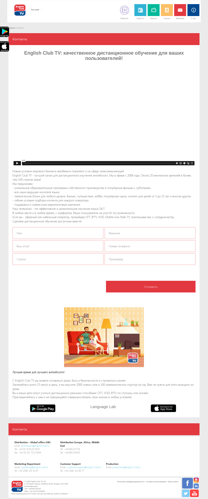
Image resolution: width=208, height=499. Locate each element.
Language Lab (103, 406)
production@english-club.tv (126, 467)
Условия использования (156, 482)
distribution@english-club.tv (35, 445)
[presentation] (32, 286)
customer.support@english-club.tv (84, 467)
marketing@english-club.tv (34, 467)
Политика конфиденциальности (131, 482)
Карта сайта (173, 482)
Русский (35, 9)
